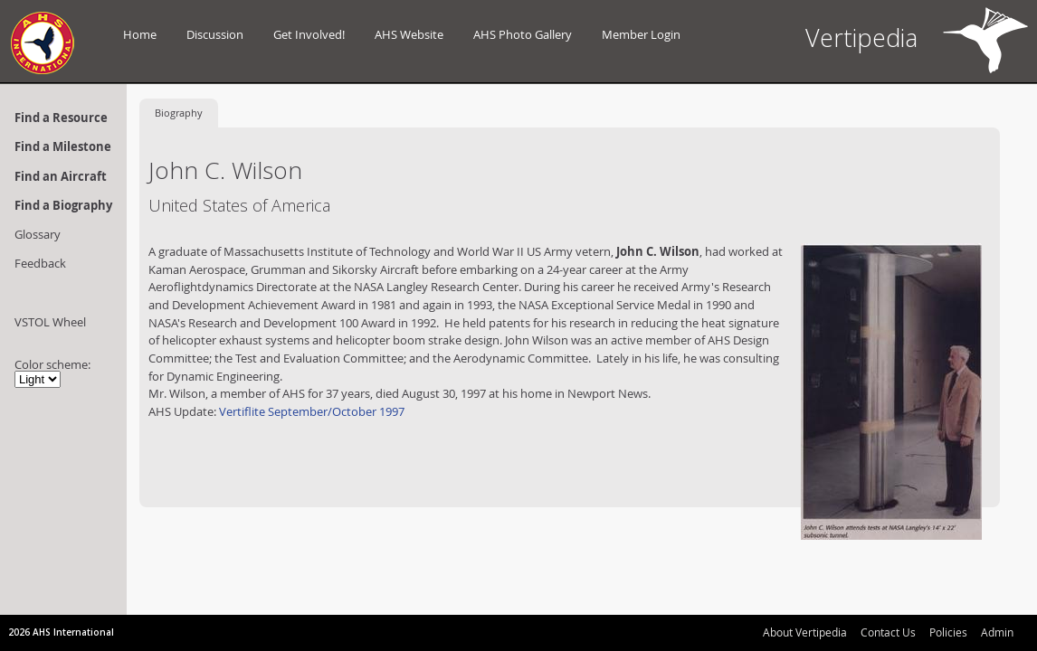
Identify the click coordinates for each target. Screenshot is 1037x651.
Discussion (214, 34)
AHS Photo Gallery (522, 34)
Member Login (641, 34)
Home (140, 34)
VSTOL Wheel (50, 322)
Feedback (40, 263)
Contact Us (888, 632)
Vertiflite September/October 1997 (311, 411)
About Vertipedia (805, 632)
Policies (948, 632)
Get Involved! (309, 34)
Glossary (37, 234)
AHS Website (409, 34)
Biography (179, 112)
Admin (997, 632)
